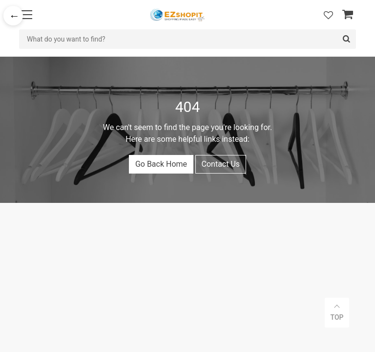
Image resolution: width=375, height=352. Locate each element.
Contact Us (221, 164)
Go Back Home (161, 164)
